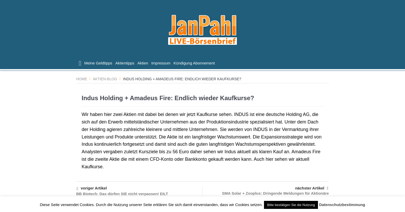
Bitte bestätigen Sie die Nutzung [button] (291, 205)
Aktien (142, 63)
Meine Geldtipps (98, 63)
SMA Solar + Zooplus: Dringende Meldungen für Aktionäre (275, 193)
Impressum (160, 63)
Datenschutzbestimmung (342, 204)
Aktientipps (124, 63)
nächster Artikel (311, 188)
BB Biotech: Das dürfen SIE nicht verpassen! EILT (122, 194)
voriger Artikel (92, 189)
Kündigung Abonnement (194, 63)
